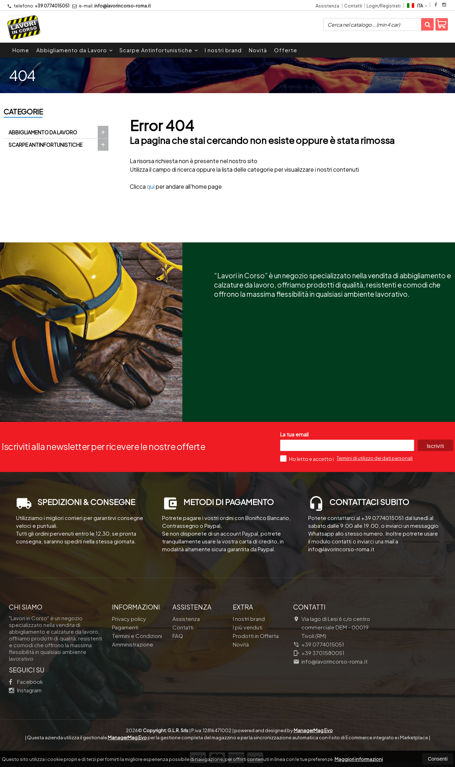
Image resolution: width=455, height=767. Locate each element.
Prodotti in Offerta (256, 635)
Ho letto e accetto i (307, 458)
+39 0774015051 (38, 6)
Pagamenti (125, 627)
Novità (258, 50)
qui (151, 186)
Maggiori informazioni (358, 759)
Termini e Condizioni (137, 635)
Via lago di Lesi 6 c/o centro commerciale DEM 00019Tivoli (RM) (331, 627)
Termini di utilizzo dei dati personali (375, 458)
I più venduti (247, 627)
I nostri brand (223, 50)
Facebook (26, 681)
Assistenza (327, 6)
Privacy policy (129, 618)
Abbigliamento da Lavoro (74, 50)
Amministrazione (132, 644)
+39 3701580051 (318, 652)
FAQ (177, 635)
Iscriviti (435, 445)
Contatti (353, 6)
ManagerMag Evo (313, 730)
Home (20, 50)
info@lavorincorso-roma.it (111, 6)
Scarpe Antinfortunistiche (158, 50)
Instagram (25, 690)
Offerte (285, 50)
